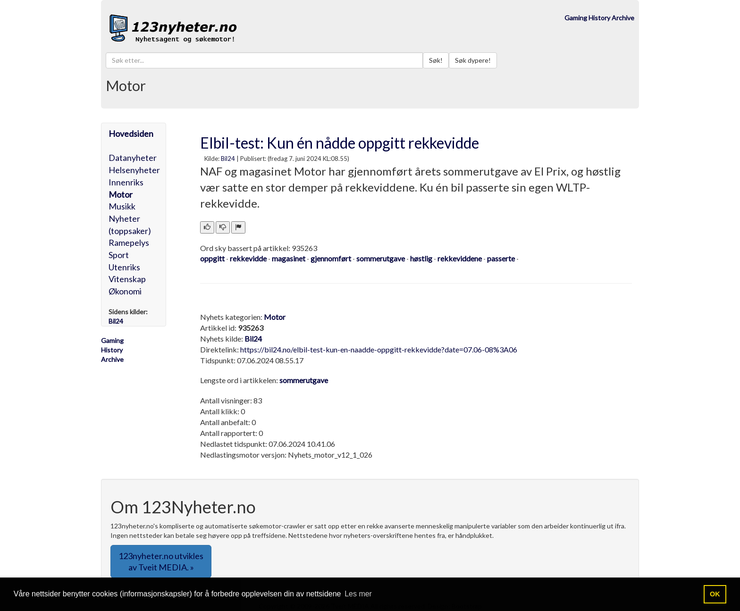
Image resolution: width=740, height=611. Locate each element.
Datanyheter (133, 157)
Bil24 (228, 158)
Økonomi (125, 291)
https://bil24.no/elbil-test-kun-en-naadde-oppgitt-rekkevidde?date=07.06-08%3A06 (378, 349)
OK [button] (715, 594)
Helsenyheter (134, 170)
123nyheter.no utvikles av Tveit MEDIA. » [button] (160, 561)
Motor (121, 194)
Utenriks (124, 267)
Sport (119, 255)
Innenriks (126, 182)
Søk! (436, 60)
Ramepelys (129, 242)
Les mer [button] (358, 594)
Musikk (122, 206)
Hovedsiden (131, 133)
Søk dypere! (473, 60)
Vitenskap (127, 279)
